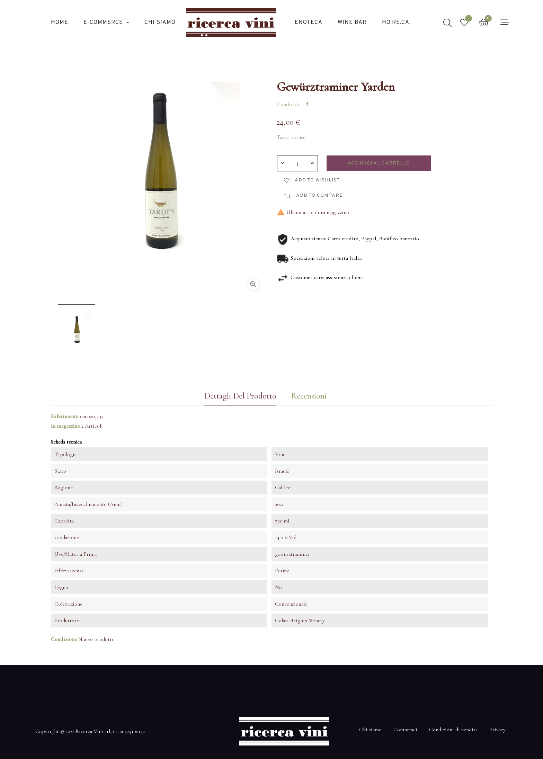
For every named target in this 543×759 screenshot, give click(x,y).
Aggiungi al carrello (379, 163)
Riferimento (65, 416)
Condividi (307, 104)
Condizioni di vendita (453, 729)
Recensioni (309, 396)
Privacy (497, 729)
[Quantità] (297, 163)
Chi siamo (370, 729)
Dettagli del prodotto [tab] (240, 396)
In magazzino (65, 425)
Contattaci (405, 729)
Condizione (64, 639)
